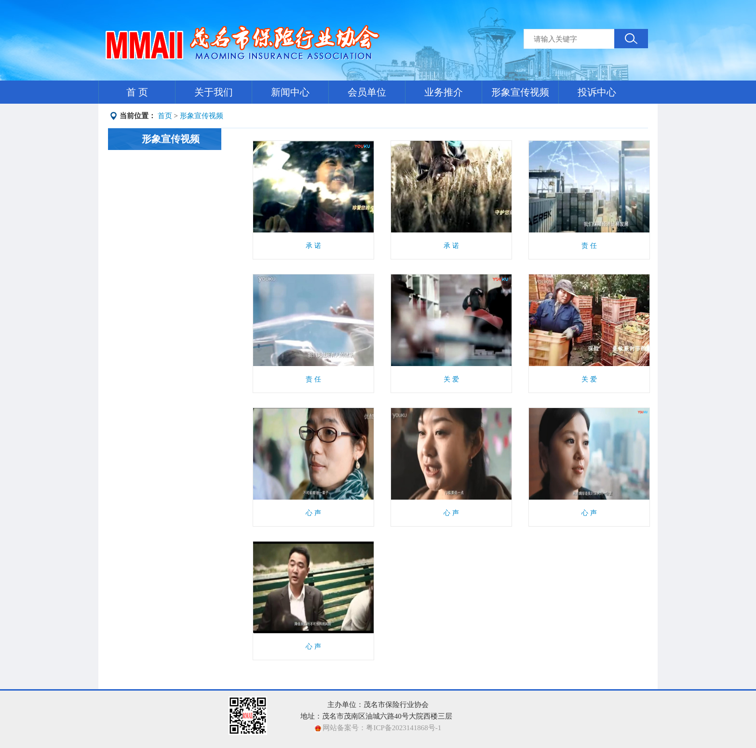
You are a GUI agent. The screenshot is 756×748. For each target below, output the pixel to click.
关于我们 (213, 92)
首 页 (137, 92)
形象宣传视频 (520, 92)
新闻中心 (290, 92)
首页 (165, 116)
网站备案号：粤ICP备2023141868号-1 (381, 728)
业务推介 (443, 92)
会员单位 (367, 92)
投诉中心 (597, 92)
